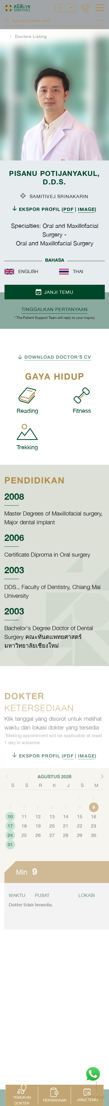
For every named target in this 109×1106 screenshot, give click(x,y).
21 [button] (65, 840)
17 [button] (10, 840)
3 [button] (10, 821)
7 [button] (66, 821)
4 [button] (24, 821)
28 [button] (65, 849)
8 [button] (79, 821)
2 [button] (93, 812)
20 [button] (52, 840)
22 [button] (79, 840)
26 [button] (38, 849)
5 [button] (38, 821)
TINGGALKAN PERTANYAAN (55, 309)
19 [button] (38, 840)
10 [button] (10, 831)
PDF (68, 209)
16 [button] (93, 831)
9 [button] (93, 821)
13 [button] (52, 831)
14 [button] (65, 831)
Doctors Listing (31, 36)
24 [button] (10, 849)
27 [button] (52, 849)
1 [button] (79, 812)
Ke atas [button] (97, 1096)
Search (99, 20)
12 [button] (38, 831)
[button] (101, 791)
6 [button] (52, 821)
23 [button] (93, 840)
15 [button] (79, 831)
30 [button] (93, 849)
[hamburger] (100, 8)
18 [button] (24, 840)
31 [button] (10, 859)
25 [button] (24, 849)
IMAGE (86, 209)
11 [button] (24, 831)
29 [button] (79, 849)
